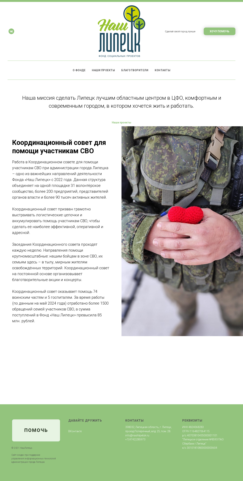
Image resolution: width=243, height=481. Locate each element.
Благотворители (134, 70)
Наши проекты (103, 70)
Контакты (162, 70)
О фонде (79, 70)
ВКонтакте (75, 431)
